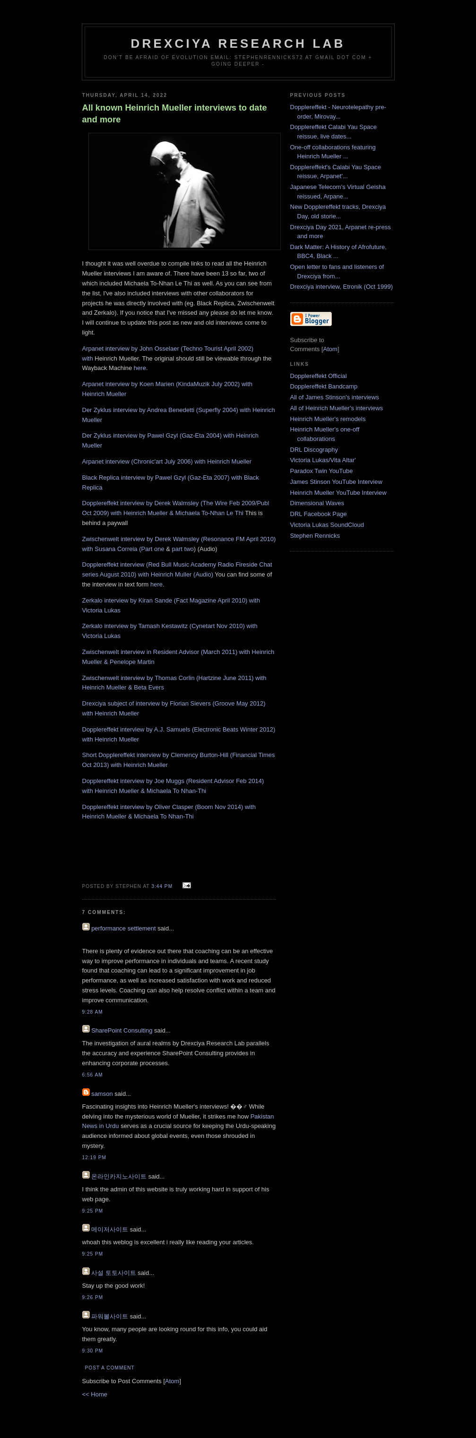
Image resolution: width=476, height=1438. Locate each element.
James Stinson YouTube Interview (336, 481)
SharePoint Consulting (121, 1030)
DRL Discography (314, 449)
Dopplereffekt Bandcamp (324, 386)
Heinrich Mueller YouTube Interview (338, 492)
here (140, 367)
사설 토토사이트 (113, 1272)
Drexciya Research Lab (238, 43)
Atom (172, 1381)
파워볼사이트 (109, 1316)
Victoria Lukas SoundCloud (327, 524)
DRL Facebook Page (318, 513)
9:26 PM (93, 1297)
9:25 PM (93, 1211)
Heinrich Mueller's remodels (328, 418)
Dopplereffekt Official (318, 375)
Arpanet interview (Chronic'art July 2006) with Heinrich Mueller (167, 461)
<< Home (94, 1394)
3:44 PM (162, 886)
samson (102, 1093)
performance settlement (123, 928)
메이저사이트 (109, 1229)
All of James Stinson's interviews (334, 397)
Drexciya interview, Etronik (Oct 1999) (341, 286)
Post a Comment (110, 1367)
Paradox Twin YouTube (321, 470)
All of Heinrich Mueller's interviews (336, 408)
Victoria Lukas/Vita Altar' (323, 460)
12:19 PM (94, 1157)
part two (183, 548)
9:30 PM (93, 1350)
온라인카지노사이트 (119, 1176)
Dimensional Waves (317, 503)
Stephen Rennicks (315, 535)
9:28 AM (92, 1012)
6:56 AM (92, 1074)
